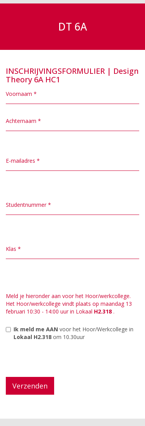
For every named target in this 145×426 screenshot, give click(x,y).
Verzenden (30, 385)
